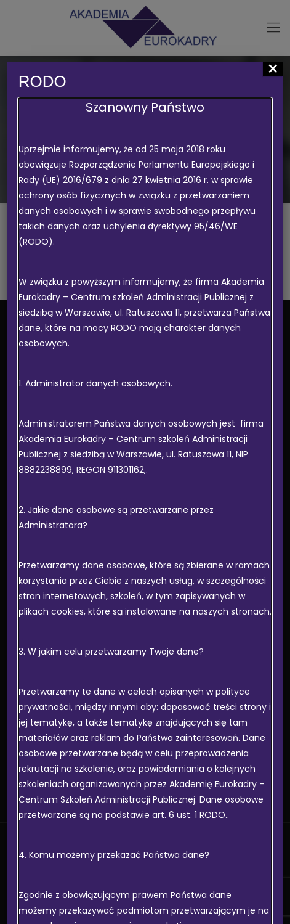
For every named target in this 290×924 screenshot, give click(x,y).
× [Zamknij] (273, 69)
